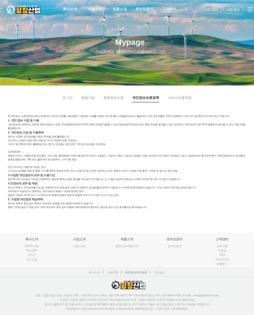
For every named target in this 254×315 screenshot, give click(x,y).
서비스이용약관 (179, 98)
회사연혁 (31, 250)
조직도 (32, 254)
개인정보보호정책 (145, 98)
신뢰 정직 (211, 9)
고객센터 (169, 9)
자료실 (222, 250)
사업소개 (95, 9)
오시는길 (31, 259)
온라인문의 (144, 9)
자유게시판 (222, 259)
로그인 (68, 98)
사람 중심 (233, 9)
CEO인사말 (32, 246)
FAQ (222, 254)
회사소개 (70, 9)
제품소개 (120, 9)
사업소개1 (79, 246)
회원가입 (88, 98)
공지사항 (222, 246)
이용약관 (112, 272)
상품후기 (222, 263)
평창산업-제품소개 (127, 246)
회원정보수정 (113, 98)
